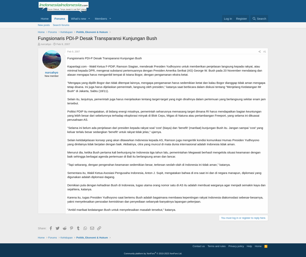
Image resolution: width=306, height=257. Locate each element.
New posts (44, 25)
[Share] (259, 52)
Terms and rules (217, 246)
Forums (59, 18)
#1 (264, 51)
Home (45, 18)
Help (249, 246)
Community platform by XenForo (153, 253)
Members (101, 18)
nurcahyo (46, 44)
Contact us (199, 246)
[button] (89, 18)
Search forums (61, 25)
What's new (78, 18)
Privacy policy (236, 246)
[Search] (259, 18)
